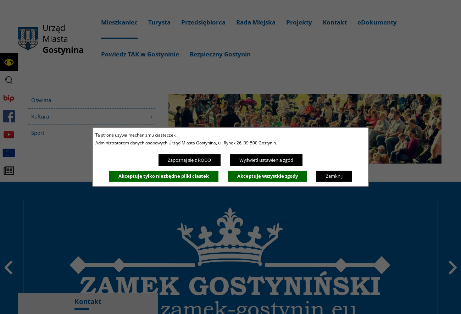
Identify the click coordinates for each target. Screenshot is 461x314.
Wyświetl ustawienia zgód (266, 160)
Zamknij (334, 176)
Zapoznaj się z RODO (189, 160)
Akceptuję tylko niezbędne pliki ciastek (163, 176)
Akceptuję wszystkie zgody (267, 176)
